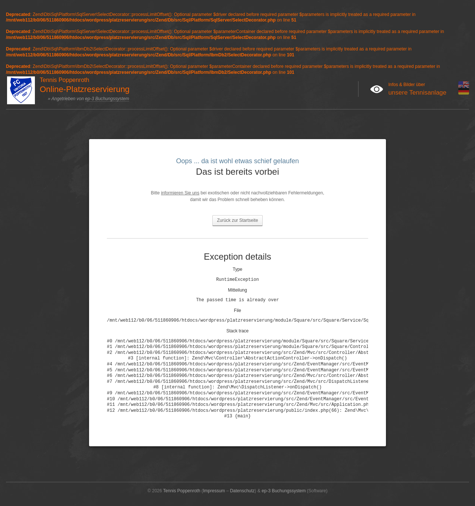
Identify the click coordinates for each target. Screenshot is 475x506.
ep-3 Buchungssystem (107, 98)
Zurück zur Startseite (237, 220)
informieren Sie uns (180, 193)
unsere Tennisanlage (417, 92)
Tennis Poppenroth (181, 490)
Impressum (214, 490)
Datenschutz (242, 490)
